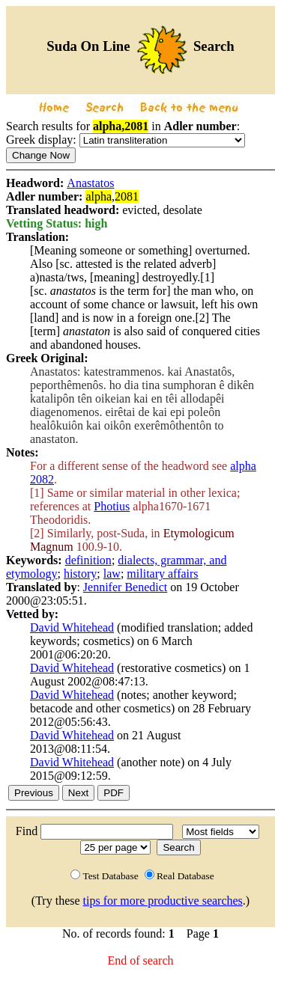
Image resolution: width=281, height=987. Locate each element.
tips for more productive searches (163, 900)
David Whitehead (72, 627)
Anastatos (90, 183)
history (80, 573)
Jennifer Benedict (125, 587)
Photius (112, 506)
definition (88, 560)
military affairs (162, 573)
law (112, 573)
